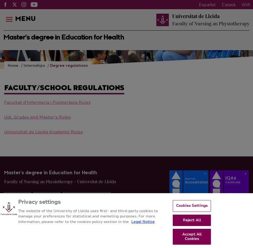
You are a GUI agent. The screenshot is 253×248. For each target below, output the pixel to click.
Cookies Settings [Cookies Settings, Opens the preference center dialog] (192, 207)
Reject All (192, 221)
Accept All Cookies (191, 238)
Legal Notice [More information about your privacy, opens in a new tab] (143, 223)
